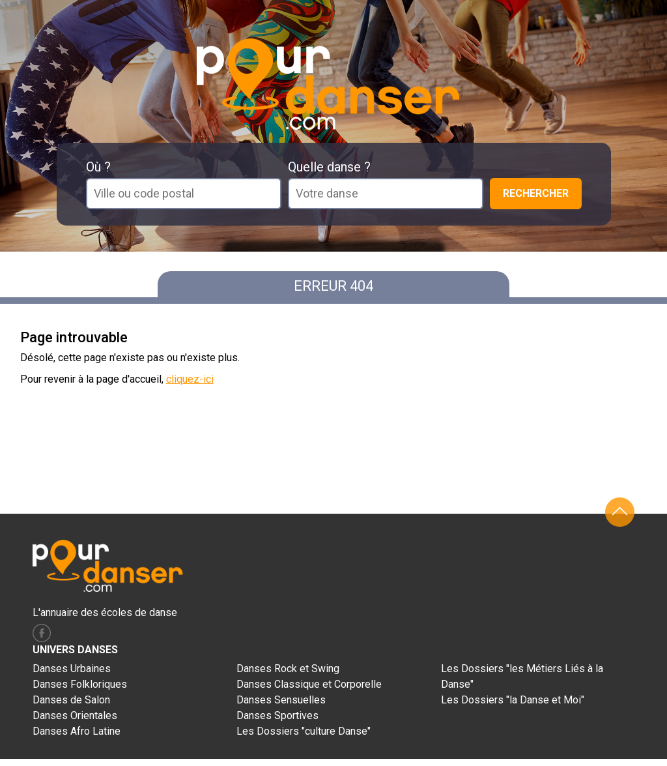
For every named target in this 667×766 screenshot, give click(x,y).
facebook (42, 633)
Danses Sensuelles (281, 700)
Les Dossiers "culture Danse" (303, 731)
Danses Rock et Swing (287, 668)
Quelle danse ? (329, 167)
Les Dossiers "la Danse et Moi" (512, 700)
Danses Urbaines (72, 668)
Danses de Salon (71, 700)
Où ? (98, 167)
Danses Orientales (75, 715)
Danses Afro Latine (77, 731)
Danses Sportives (277, 715)
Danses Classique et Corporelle (309, 684)
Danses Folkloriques (80, 684)
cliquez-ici (190, 379)
